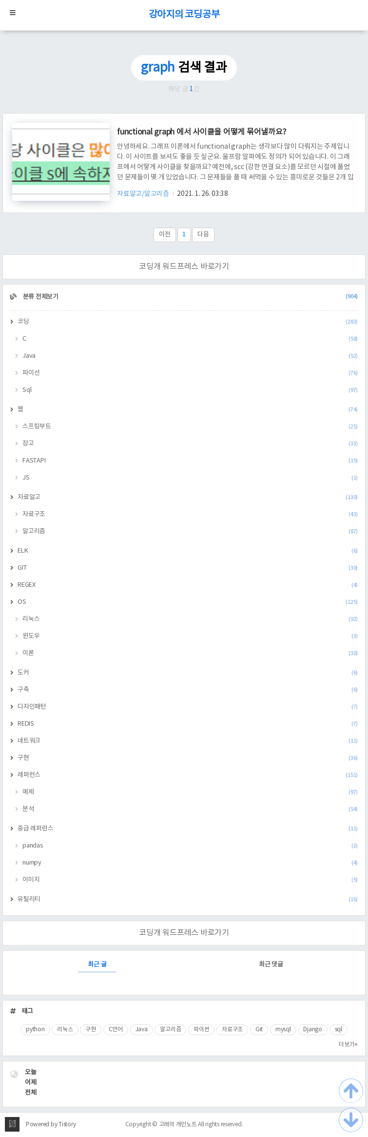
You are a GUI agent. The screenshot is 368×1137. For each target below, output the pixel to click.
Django (312, 1029)
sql (338, 1029)
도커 (188, 673)
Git (259, 1029)
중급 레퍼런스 (188, 829)
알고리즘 (190, 531)
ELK (188, 551)
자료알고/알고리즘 (144, 194)
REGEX (188, 585)
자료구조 (190, 514)
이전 (165, 234)
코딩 (188, 322)
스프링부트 (190, 427)
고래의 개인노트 (178, 1124)
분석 (190, 809)
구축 (188, 690)
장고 (190, 444)
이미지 (190, 880)
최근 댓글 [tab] (271, 964)
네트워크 (188, 741)
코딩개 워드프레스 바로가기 (184, 266)
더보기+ (348, 1044)
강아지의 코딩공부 (184, 14)
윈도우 (190, 636)
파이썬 (201, 1029)
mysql (283, 1029)
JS (190, 478)
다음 (203, 234)
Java (190, 356)
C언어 (116, 1029)
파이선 (190, 373)
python (35, 1029)
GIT (188, 568)
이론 (190, 653)
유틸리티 (188, 899)
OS (188, 602)
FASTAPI (190, 461)
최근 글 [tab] (97, 964)
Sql (190, 390)
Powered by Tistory (51, 1124)
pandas (190, 846)
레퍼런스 (188, 775)
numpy (190, 863)
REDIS (188, 724)
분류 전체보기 (189, 297)
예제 (190, 792)
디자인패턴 (188, 707)
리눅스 (190, 619)
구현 (188, 758)
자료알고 (188, 497)
